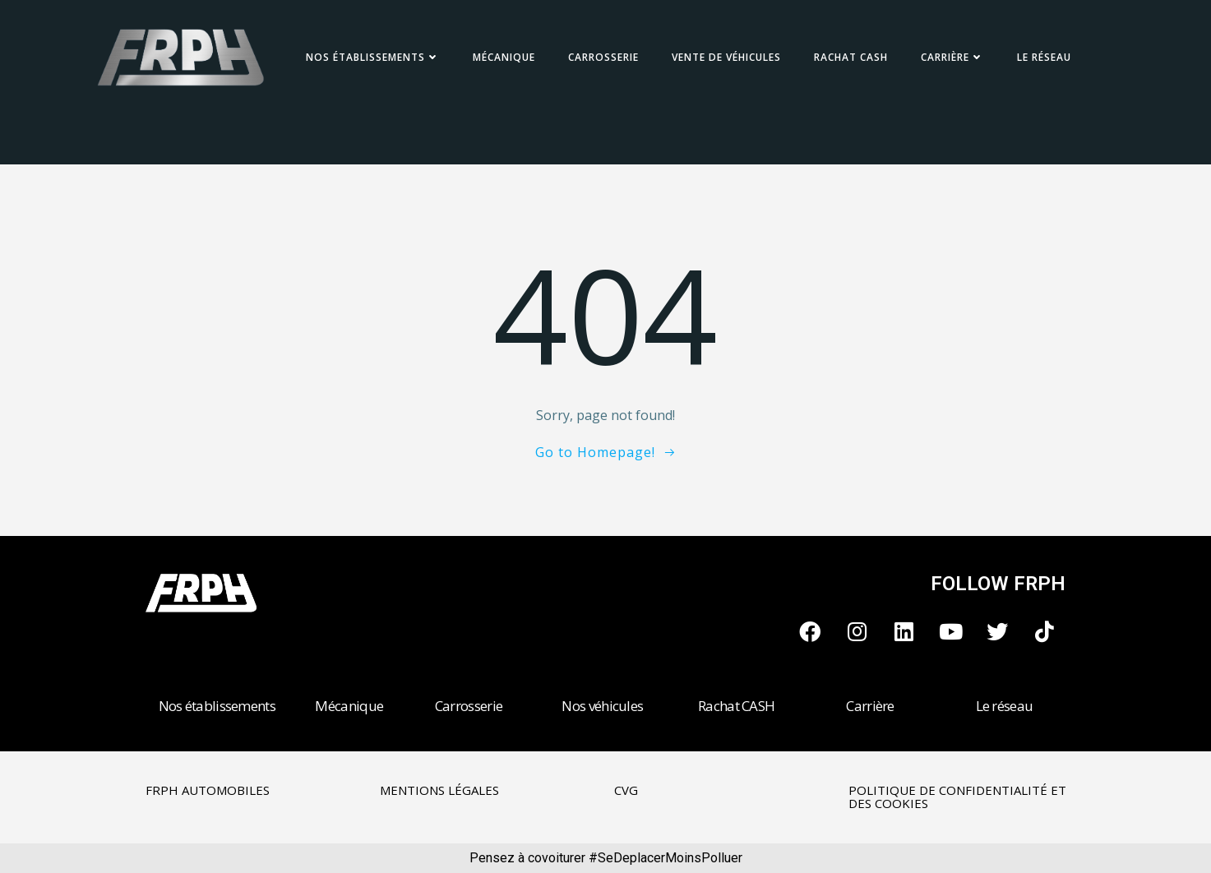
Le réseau (1044, 57)
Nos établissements (373, 57)
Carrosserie (603, 57)
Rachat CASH (851, 57)
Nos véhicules (602, 705)
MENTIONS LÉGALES (439, 790)
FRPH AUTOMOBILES (208, 790)
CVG (626, 790)
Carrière (952, 57)
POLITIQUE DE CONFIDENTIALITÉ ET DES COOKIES (957, 796)
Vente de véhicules (726, 57)
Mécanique (504, 57)
